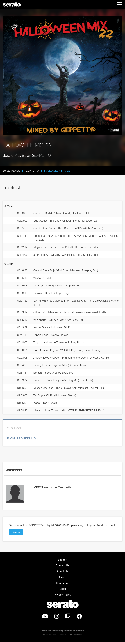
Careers (62, 577)
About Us (62, 571)
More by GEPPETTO (22, 437)
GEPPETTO (32, 170)
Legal (62, 588)
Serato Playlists (11, 170)
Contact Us (62, 565)
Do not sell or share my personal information (62, 630)
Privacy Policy (62, 594)
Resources (62, 582)
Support (62, 559)
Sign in (16, 531)
